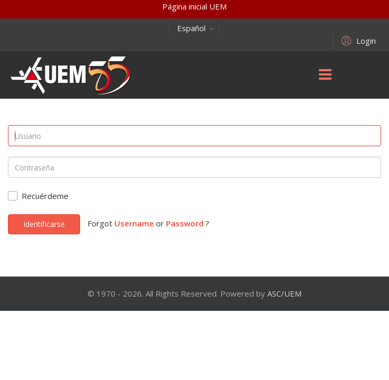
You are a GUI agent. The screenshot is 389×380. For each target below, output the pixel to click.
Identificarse (44, 224)
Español (195, 28)
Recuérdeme (45, 196)
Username (134, 223)
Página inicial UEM (194, 6)
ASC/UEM (284, 293)
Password (184, 223)
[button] (357, 40)
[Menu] (325, 75)
